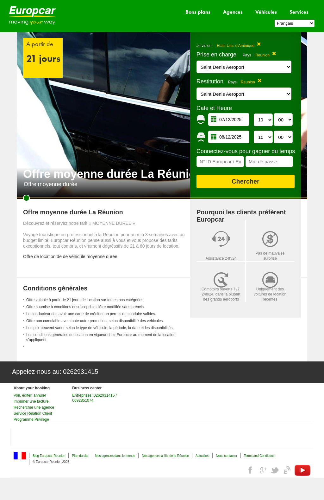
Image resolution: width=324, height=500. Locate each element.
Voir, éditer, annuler (30, 395)
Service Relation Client (33, 413)
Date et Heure (214, 108)
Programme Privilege (31, 419)
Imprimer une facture (31, 401)
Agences (233, 12)
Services (299, 12)
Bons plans (197, 12)
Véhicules (266, 12)
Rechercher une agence (34, 407)
